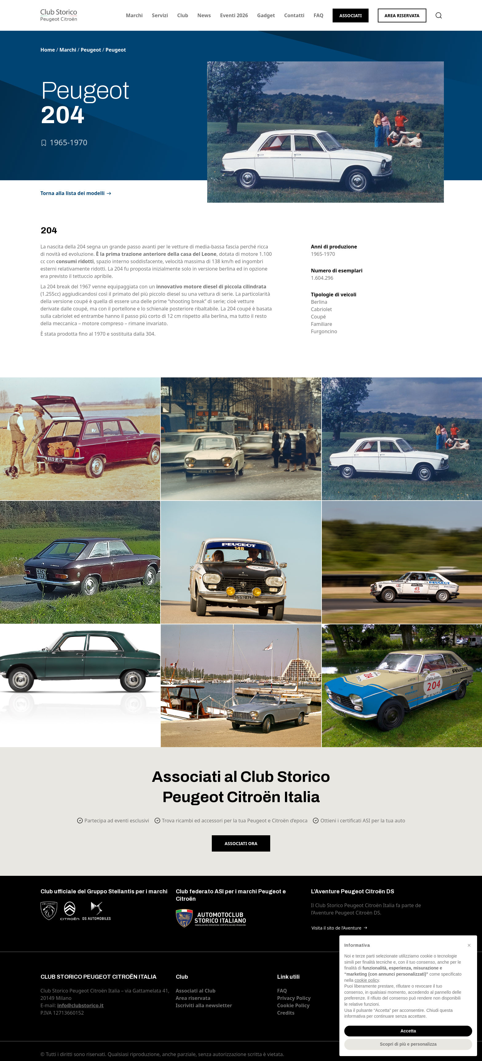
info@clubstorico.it (80, 1005)
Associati (350, 15)
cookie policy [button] (366, 980)
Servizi (160, 15)
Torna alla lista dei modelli (73, 193)
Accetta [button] (408, 1030)
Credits (286, 1012)
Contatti (294, 15)
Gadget (266, 15)
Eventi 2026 (234, 15)
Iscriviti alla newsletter (204, 1005)
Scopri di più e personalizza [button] (408, 1044)
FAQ (318, 15)
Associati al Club (196, 990)
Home (48, 49)
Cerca (439, 15)
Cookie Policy (293, 1005)
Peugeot (91, 49)
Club (182, 15)
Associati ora (241, 843)
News (204, 15)
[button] (469, 945)
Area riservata (402, 15)
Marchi (134, 15)
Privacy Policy (294, 998)
